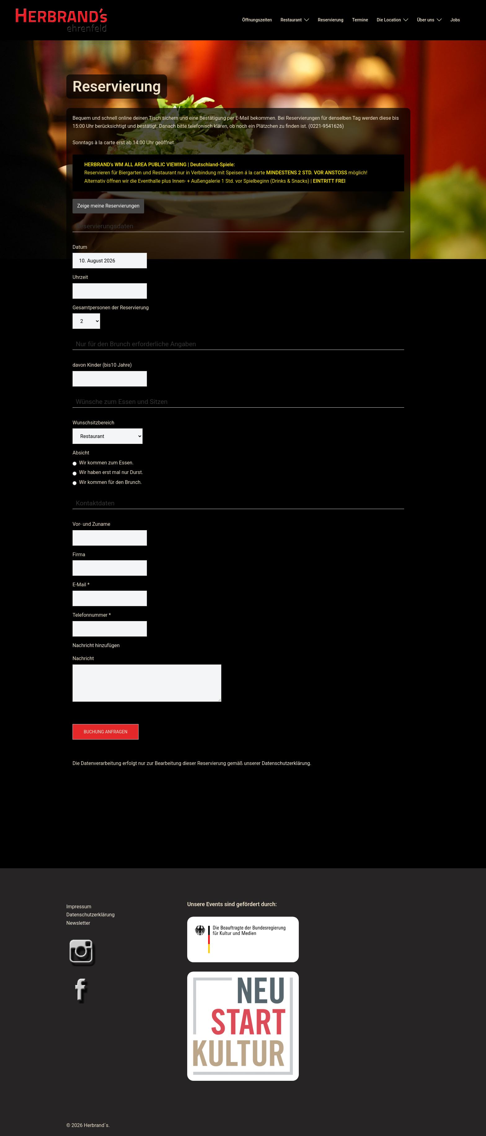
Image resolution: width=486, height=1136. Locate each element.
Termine (360, 19)
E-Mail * (81, 585)
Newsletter (78, 923)
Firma (79, 554)
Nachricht (83, 658)
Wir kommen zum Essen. (103, 463)
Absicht (81, 453)
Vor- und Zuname (91, 524)
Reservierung (330, 19)
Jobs (455, 19)
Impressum (78, 907)
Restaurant (291, 19)
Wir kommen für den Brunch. (107, 482)
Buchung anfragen (105, 731)
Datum (80, 247)
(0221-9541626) (326, 126)
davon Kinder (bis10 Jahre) (102, 365)
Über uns (425, 19)
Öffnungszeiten (257, 19)
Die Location (389, 19)
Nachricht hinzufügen (96, 645)
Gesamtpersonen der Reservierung (111, 308)
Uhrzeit (80, 277)
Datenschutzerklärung (90, 915)
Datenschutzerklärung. (286, 763)
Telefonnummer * (92, 615)
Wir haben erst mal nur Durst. (108, 472)
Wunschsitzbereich (93, 423)
